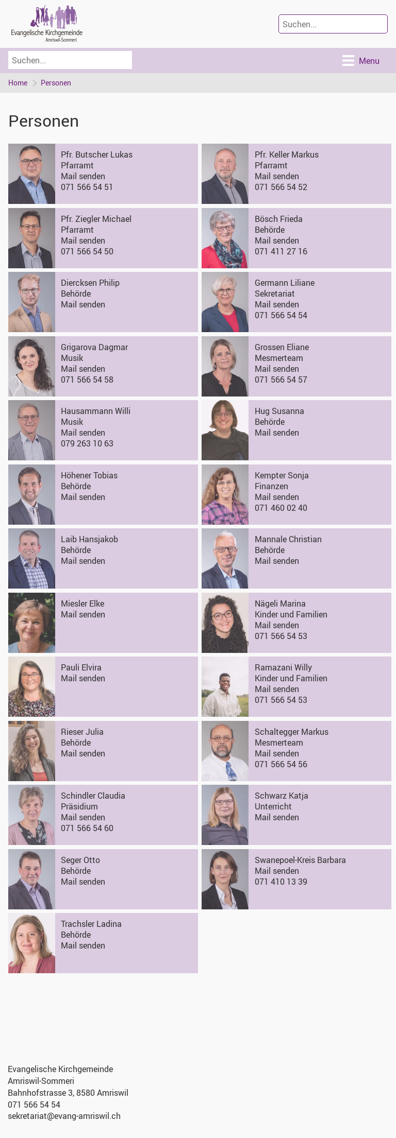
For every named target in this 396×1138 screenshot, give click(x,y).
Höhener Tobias (89, 475)
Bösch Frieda (279, 219)
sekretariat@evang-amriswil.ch (64, 1116)
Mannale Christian (288, 539)
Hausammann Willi (95, 411)
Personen (56, 83)
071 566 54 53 (281, 636)
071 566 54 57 (281, 379)
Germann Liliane (285, 282)
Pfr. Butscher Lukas (97, 154)
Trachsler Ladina (91, 923)
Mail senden (83, 176)
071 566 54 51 (87, 187)
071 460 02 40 (281, 507)
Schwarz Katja (281, 795)
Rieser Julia (82, 731)
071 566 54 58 (87, 379)
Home (17, 83)
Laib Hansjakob (89, 539)
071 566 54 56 (281, 764)
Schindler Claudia (93, 795)
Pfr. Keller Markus (287, 154)
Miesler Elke (82, 603)
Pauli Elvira (81, 667)
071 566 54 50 (87, 251)
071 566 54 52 (281, 187)
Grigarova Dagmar (94, 347)
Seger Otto (80, 860)
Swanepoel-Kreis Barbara (300, 860)
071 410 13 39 (281, 881)
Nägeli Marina (280, 603)
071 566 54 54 (281, 315)
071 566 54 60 (87, 828)
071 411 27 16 (281, 251)
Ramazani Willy (283, 667)
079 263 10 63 (87, 443)
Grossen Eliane (282, 347)
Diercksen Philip (90, 282)
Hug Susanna (279, 411)
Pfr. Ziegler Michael (96, 219)
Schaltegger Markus (291, 731)
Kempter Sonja (282, 475)
